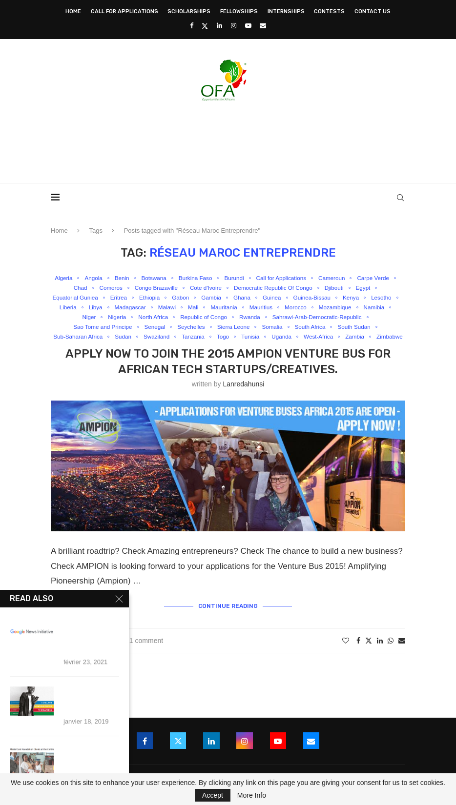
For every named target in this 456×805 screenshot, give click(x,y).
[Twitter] (205, 26)
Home (73, 11)
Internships (286, 11)
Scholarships (188, 11)
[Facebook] (191, 25)
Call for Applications (124, 11)
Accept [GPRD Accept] (212, 795)
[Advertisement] (228, 139)
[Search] (400, 197)
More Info (251, 795)
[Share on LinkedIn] (380, 651)
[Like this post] (345, 651)
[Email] (263, 25)
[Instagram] (233, 25)
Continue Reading (228, 617)
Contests (329, 11)
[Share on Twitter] (368, 651)
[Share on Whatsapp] (391, 651)
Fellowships (239, 11)
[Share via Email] (401, 651)
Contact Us (372, 11)
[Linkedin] (219, 25)
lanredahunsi (243, 396)
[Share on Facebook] (358, 651)
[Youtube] (248, 25)
